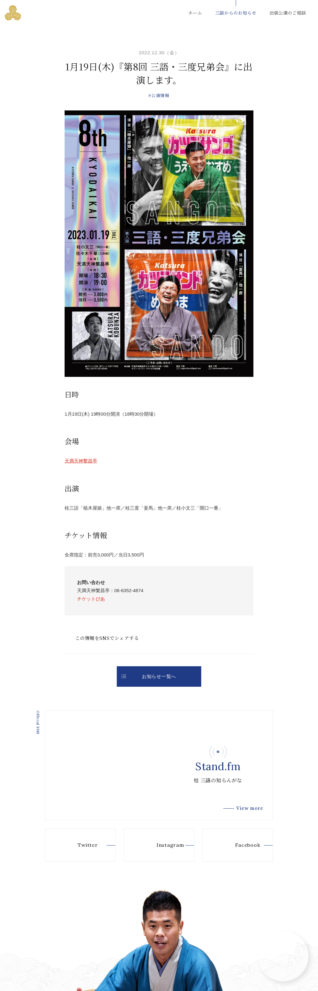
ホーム (195, 13)
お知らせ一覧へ (148, 676)
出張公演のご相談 (288, 13)
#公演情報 (159, 95)
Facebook (237, 845)
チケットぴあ (91, 598)
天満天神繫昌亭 (81, 460)
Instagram (160, 845)
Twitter (78, 845)
